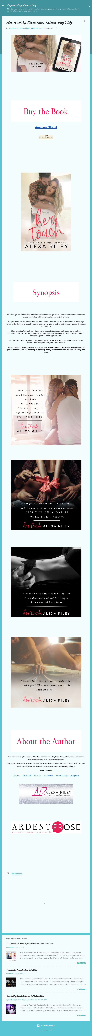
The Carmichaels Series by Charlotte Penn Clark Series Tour (29, 943)
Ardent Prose (17, 874)
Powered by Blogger (46, 1026)
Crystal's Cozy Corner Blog (21, 5)
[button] (84, 21)
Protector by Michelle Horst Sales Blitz (21, 970)
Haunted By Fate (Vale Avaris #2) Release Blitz (25, 996)
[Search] (88, 6)
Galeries (51, 1030)
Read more (81, 963)
